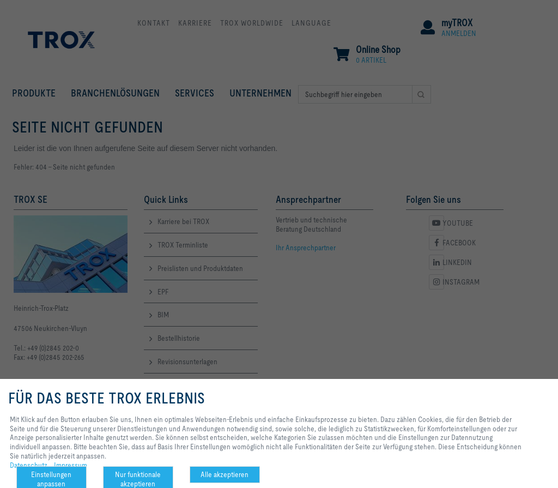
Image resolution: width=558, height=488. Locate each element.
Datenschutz (28, 465)
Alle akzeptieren (224, 474)
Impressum (70, 465)
